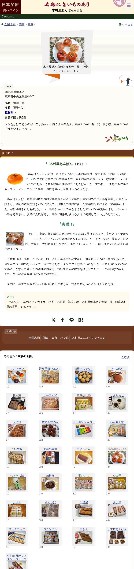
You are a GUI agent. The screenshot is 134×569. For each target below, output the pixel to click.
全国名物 (10, 24)
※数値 (125, 357)
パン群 (64, 337)
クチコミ (127, 24)
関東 (21, 24)
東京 (30, 24)
